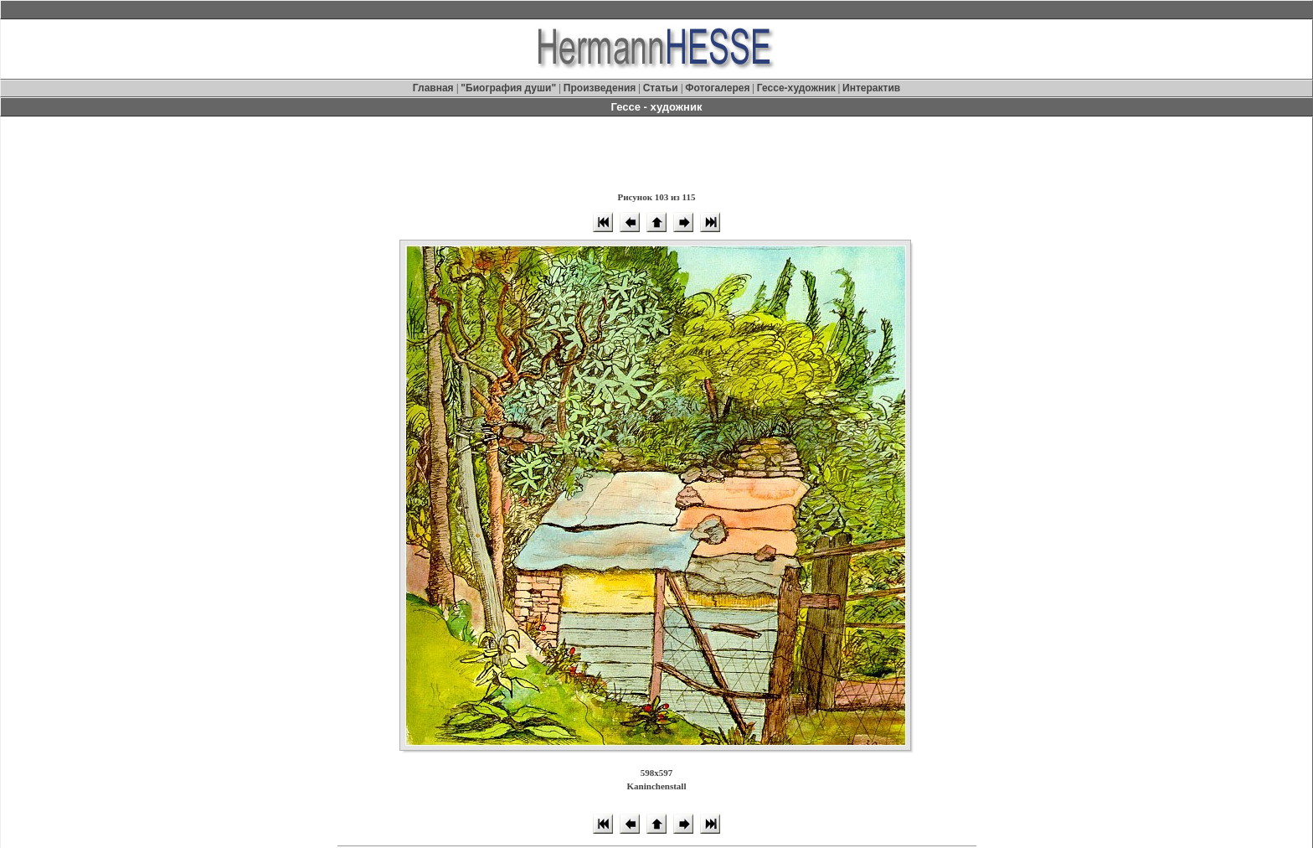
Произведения (600, 88)
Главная (434, 88)
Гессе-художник (796, 88)
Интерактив (871, 88)
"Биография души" (510, 88)
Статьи (662, 88)
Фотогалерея (717, 88)
